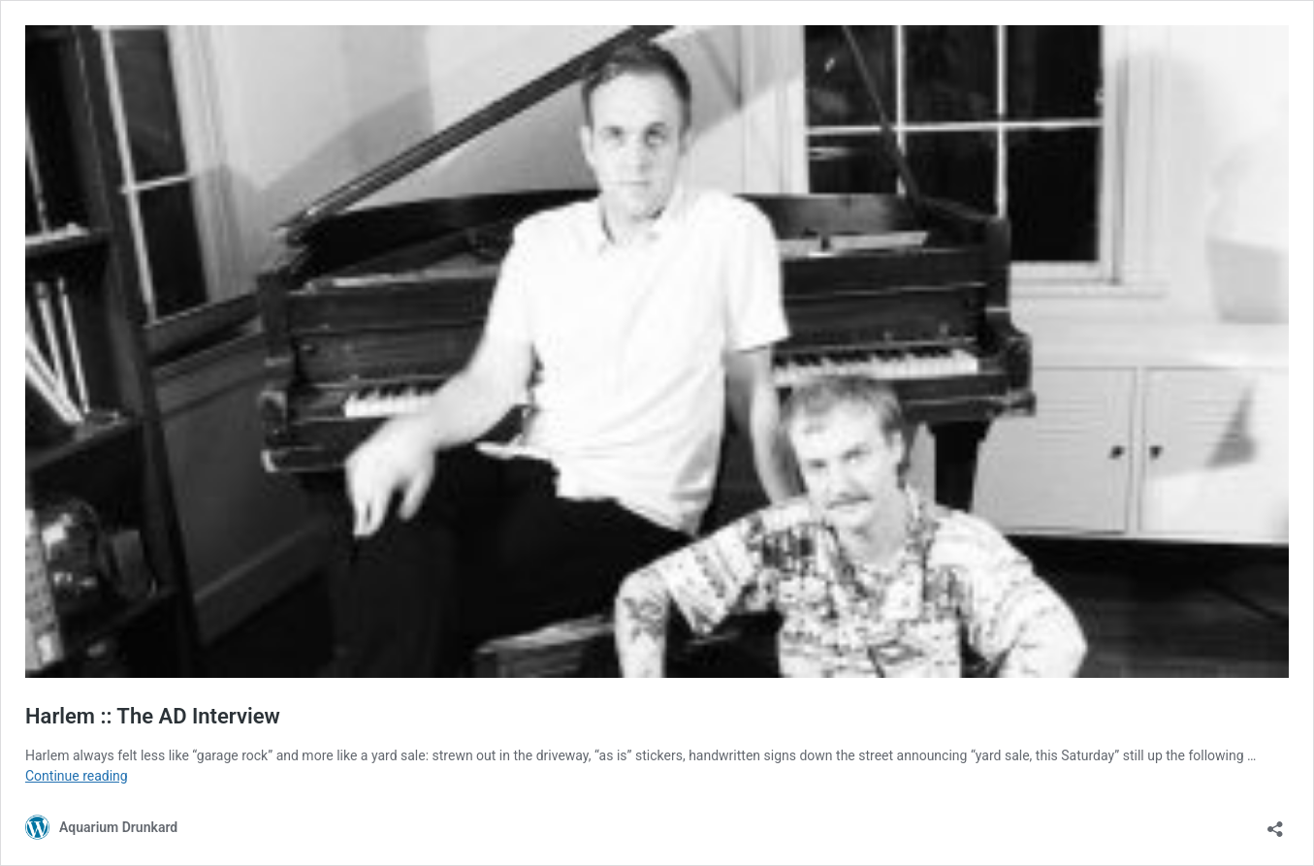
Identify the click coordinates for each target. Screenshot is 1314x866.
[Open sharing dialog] (1275, 823)
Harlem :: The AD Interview (152, 716)
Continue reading (76, 776)
